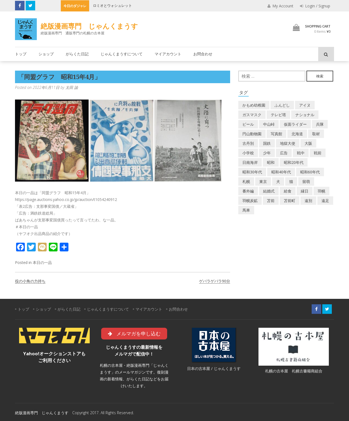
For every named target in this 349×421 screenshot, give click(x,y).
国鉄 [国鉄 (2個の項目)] (267, 143)
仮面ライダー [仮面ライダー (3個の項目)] (295, 124)
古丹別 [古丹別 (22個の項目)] (248, 143)
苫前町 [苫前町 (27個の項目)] (289, 200)
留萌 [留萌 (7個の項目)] (306, 181)
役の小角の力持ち (30, 281)
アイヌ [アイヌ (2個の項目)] (305, 105)
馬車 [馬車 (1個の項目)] (246, 210)
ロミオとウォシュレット (112, 5)
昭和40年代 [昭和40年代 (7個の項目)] (281, 172)
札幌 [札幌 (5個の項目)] (246, 181)
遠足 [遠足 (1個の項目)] (325, 200)
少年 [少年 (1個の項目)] (267, 152)
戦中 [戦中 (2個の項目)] (301, 152)
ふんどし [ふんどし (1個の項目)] (282, 105)
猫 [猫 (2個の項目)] (291, 181)
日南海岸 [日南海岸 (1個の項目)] (250, 162)
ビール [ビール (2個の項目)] (248, 124)
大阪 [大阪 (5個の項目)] (308, 143)
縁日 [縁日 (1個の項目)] (304, 191)
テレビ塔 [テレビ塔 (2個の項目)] (278, 114)
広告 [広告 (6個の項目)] (284, 152)
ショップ (46, 53)
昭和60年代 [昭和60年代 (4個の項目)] (310, 172)
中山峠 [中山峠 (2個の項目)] (269, 124)
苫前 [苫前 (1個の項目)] (271, 200)
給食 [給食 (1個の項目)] (287, 191)
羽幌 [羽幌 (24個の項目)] (321, 191)
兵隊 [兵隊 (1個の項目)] (320, 124)
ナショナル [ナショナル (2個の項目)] (304, 114)
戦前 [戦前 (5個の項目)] (317, 152)
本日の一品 (42, 262)
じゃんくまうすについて (122, 53)
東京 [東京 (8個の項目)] (263, 181)
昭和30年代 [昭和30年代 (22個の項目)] (252, 172)
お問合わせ (202, 53)
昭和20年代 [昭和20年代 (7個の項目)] (293, 162)
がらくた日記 (77, 53)
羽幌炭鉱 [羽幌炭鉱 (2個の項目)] (250, 200)
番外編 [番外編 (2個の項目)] (248, 191)
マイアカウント (168, 53)
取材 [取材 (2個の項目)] (316, 133)
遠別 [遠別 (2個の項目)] (308, 200)
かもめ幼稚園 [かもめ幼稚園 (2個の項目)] (253, 105)
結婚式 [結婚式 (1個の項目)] (269, 191)
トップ (20, 53)
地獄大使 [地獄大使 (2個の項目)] (287, 143)
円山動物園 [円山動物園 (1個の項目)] (251, 133)
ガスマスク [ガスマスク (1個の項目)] (251, 114)
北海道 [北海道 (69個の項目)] (297, 133)
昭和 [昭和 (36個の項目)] (271, 162)
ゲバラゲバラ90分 (214, 281)
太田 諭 (71, 87)
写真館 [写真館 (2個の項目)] (276, 133)
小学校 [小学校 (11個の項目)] (248, 152)
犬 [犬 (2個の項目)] (278, 181)
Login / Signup (315, 5)
